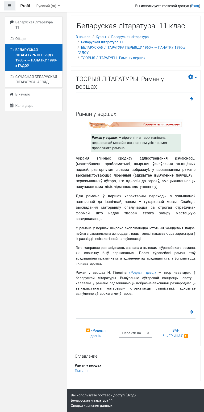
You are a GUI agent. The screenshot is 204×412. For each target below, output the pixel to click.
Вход (195, 6)
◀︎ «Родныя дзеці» (96, 333)
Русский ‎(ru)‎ (46, 6)
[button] (192, 77)
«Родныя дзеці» (142, 272)
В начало (83, 37)
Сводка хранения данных (91, 405)
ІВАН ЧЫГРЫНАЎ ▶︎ (175, 333)
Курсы (101, 37)
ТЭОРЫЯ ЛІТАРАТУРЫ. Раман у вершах (113, 58)
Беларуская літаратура (130, 37)
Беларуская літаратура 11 (102, 42)
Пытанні (81, 371)
